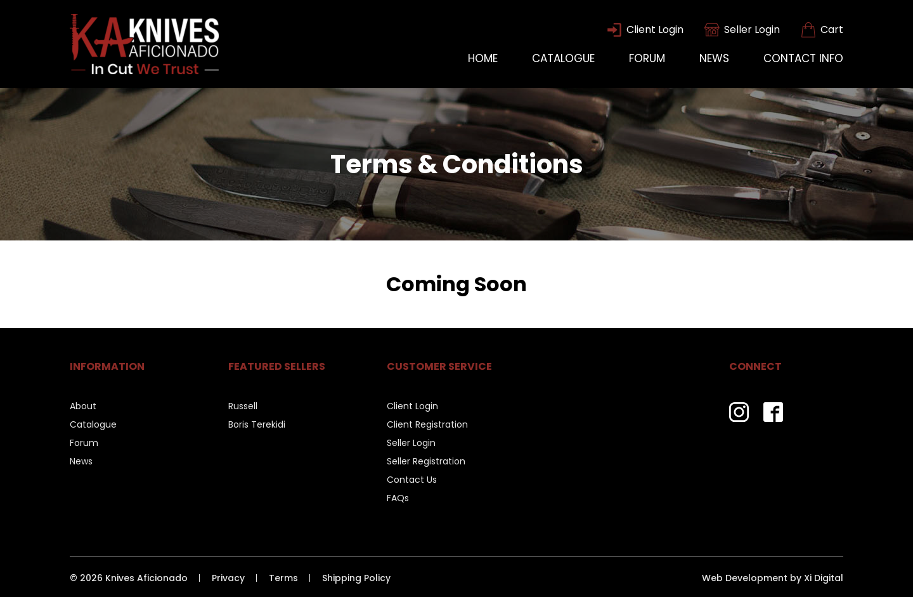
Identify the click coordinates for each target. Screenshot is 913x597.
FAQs (398, 498)
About (83, 406)
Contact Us (412, 479)
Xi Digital (823, 578)
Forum (647, 58)
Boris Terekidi (256, 424)
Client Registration (427, 424)
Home (483, 58)
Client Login (412, 406)
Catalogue (563, 58)
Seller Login (411, 442)
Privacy (228, 578)
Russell (242, 406)
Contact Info (803, 58)
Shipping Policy (356, 578)
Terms (283, 578)
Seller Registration (426, 461)
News (714, 58)
